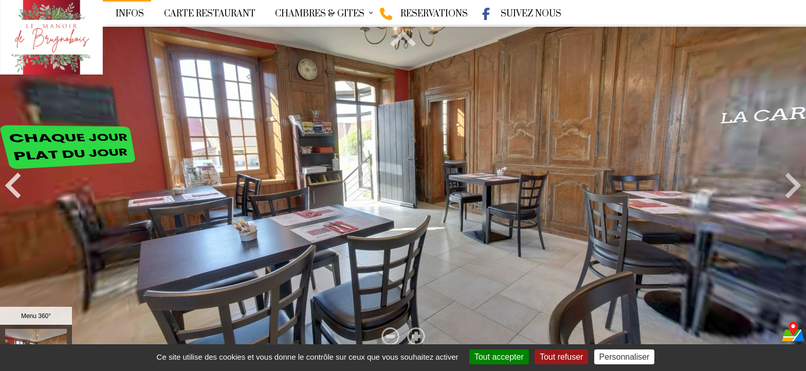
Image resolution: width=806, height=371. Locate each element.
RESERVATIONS (424, 14)
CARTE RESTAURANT (209, 14)
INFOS (130, 14)
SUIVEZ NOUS (520, 14)
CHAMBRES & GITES (319, 14)
